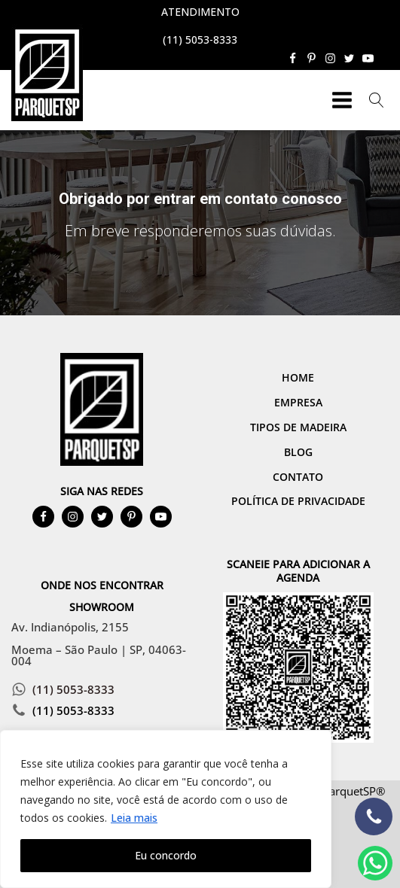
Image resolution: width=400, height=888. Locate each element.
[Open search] (377, 100)
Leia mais (134, 817)
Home (298, 377)
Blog (298, 452)
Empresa (298, 402)
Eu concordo (166, 855)
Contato (298, 477)
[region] (165, 809)
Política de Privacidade (298, 501)
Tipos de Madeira (298, 427)
